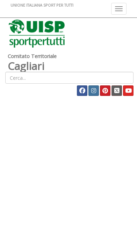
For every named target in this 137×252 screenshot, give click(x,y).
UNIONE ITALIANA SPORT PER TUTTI (41, 5)
